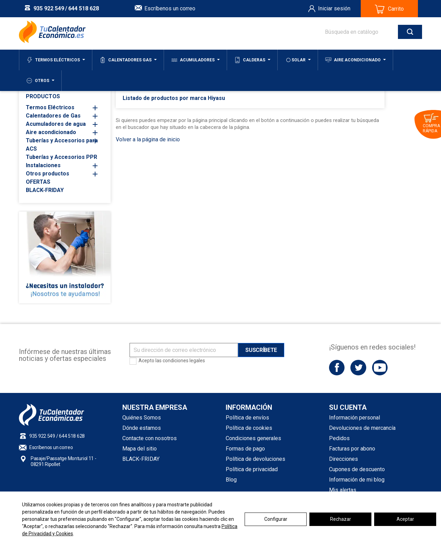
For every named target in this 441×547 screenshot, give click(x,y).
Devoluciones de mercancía (362, 428)
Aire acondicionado (51, 132)
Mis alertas (342, 490)
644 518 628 (83, 8)
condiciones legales (184, 360)
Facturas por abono (352, 448)
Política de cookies (249, 428)
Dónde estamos (141, 428)
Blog (231, 479)
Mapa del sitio (139, 448)
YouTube (380, 367)
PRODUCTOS (43, 96)
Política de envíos (247, 417)
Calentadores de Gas (53, 115)
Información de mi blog (356, 479)
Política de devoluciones (255, 459)
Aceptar (405, 519)
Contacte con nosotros (149, 438)
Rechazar (340, 519)
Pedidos (339, 438)
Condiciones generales (253, 438)
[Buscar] (366, 32)
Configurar (275, 519)
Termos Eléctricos (50, 107)
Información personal (354, 417)
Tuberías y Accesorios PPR (61, 157)
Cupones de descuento (357, 469)
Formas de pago (245, 448)
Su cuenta (348, 407)
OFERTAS (38, 182)
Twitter (358, 367)
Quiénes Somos (141, 417)
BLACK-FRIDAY (45, 190)
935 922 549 (48, 8)
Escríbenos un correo (169, 8)
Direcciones (343, 459)
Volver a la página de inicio (148, 139)
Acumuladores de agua (56, 124)
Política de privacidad (252, 469)
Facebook (337, 367)
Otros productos (47, 173)
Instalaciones (43, 165)
